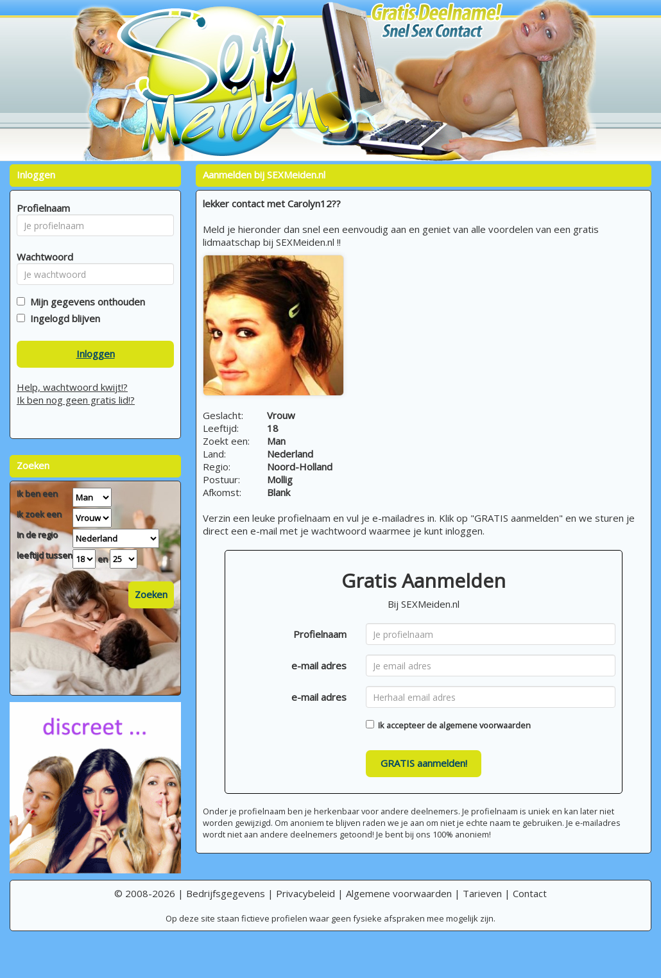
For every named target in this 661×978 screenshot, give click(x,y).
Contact (530, 893)
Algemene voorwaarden (399, 893)
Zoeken (151, 594)
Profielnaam (320, 634)
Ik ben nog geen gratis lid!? (76, 399)
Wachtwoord (41, 256)
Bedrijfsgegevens (225, 893)
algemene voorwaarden (485, 725)
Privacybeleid (305, 893)
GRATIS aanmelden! (424, 763)
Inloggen (95, 353)
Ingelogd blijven (62, 318)
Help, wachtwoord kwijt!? (72, 387)
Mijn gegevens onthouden (85, 301)
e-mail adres (319, 665)
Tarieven (482, 893)
